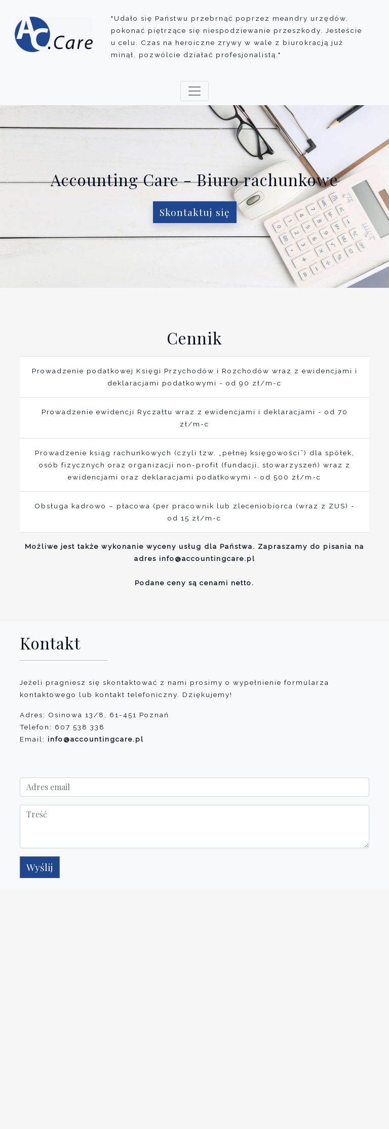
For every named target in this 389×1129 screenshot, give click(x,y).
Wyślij (39, 867)
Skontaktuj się (195, 212)
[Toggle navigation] (194, 91)
